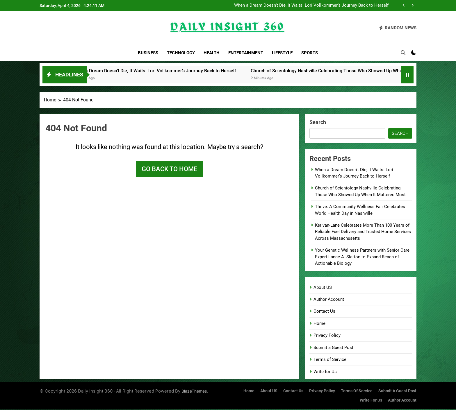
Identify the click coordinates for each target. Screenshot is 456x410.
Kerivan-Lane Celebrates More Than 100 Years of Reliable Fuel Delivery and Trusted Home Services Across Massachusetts (363, 232)
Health (212, 52)
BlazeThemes (194, 391)
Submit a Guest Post (333, 348)
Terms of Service (330, 360)
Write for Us (325, 372)
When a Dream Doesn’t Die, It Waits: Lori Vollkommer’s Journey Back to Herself (311, 5)
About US (323, 288)
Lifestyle (282, 52)
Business (148, 52)
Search (317, 123)
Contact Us (324, 312)
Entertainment (245, 52)
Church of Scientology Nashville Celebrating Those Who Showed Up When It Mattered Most (352, 71)
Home (319, 324)
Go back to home (169, 169)
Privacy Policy (327, 336)
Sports (309, 52)
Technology (181, 52)
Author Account (329, 299)
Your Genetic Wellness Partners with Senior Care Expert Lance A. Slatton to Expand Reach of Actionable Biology (362, 257)
